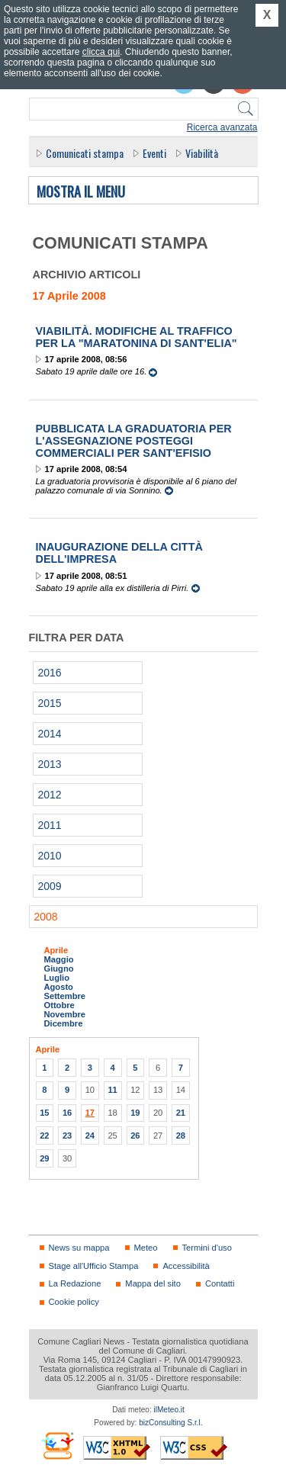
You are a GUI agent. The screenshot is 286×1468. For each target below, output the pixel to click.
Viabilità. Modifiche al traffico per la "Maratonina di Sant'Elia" (136, 337)
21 (180, 1112)
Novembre (65, 1014)
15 (44, 1112)
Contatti (219, 1283)
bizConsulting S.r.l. (170, 1422)
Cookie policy (74, 1301)
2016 (50, 673)
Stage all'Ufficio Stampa (94, 1265)
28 (180, 1135)
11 (112, 1089)
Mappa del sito (153, 1283)
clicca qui (101, 52)
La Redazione (75, 1283)
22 (44, 1135)
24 (90, 1135)
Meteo (146, 1247)
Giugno (59, 968)
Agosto (58, 986)
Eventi (154, 153)
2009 (50, 886)
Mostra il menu (81, 192)
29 (44, 1158)
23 (67, 1135)
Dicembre (63, 1023)
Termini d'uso (207, 1247)
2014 (50, 734)
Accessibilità (185, 1265)
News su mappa (79, 1247)
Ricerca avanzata (222, 127)
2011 (50, 825)
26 (135, 1135)
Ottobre (59, 1005)
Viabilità (201, 153)
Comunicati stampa (85, 153)
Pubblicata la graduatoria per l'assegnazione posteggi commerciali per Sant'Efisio (134, 440)
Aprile (56, 950)
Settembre (65, 996)
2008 (46, 917)
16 (67, 1112)
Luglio (56, 977)
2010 (50, 856)
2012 (50, 795)
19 (135, 1112)
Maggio (59, 959)
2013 (50, 764)
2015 (50, 703)
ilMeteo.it (169, 1409)
